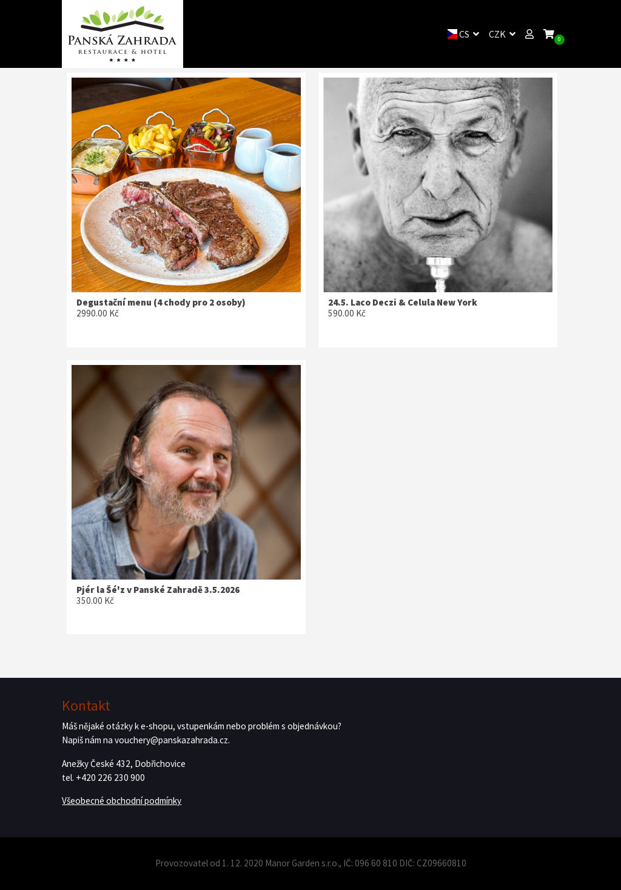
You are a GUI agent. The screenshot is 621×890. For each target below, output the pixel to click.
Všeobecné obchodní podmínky (121, 800)
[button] (529, 34)
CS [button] (463, 34)
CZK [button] (502, 34)
